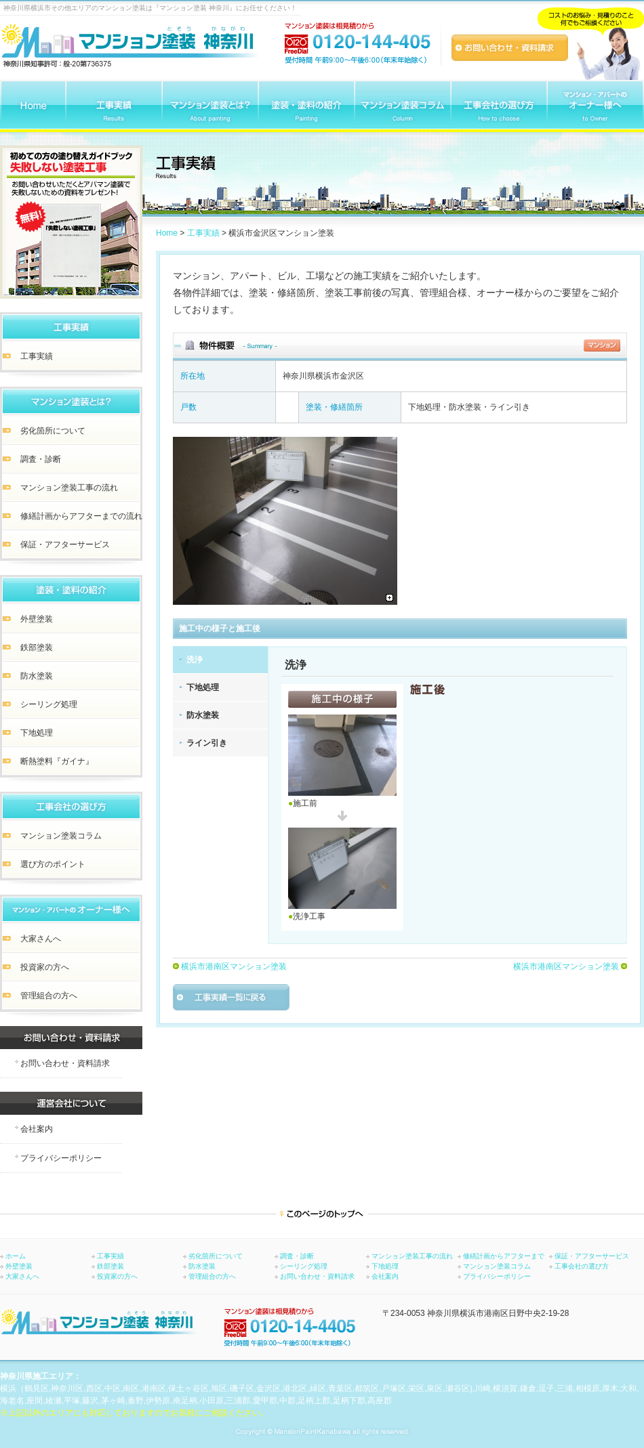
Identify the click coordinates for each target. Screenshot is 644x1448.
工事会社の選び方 (582, 1266)
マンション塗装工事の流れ (412, 1256)
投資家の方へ (117, 1276)
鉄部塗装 (110, 1266)
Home (167, 233)
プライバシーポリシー (497, 1276)
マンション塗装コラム (497, 1266)
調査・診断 (297, 1256)
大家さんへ (22, 1276)
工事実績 (203, 233)
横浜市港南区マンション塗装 (234, 966)
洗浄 (194, 659)
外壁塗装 (19, 1266)
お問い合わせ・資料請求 (317, 1276)
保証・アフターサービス (592, 1256)
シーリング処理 (303, 1266)
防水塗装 (202, 715)
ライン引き (206, 743)
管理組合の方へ (212, 1276)
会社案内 (385, 1276)
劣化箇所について (215, 1256)
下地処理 (202, 687)
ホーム (15, 1256)
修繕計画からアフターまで (503, 1256)
